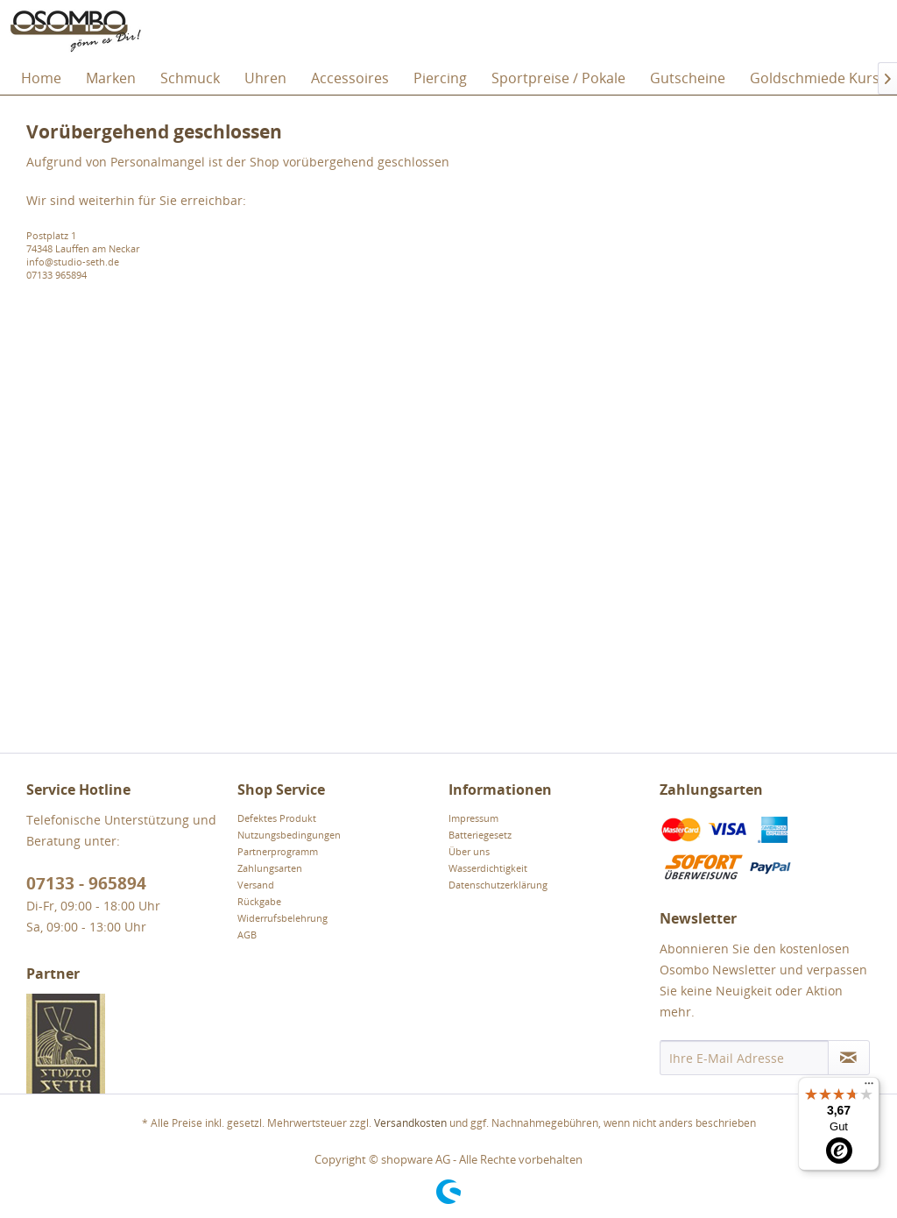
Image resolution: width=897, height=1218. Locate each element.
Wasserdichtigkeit (487, 868)
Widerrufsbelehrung (282, 917)
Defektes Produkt (276, 818)
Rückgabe (259, 901)
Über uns (469, 851)
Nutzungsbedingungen (289, 834)
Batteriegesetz (480, 834)
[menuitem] (41, 78)
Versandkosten (410, 1122)
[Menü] (868, 1087)
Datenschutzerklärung (497, 884)
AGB (247, 934)
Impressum (473, 818)
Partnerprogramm (277, 851)
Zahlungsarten (269, 868)
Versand (255, 884)
